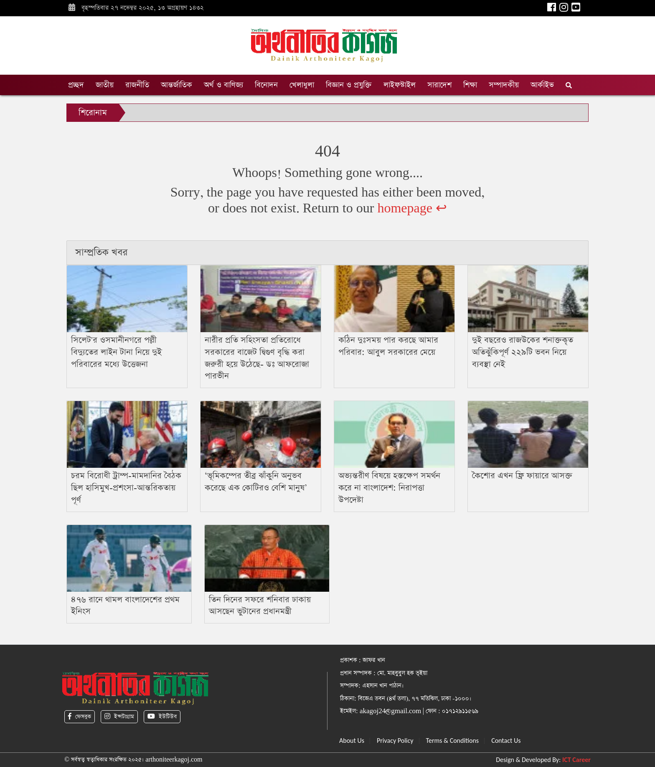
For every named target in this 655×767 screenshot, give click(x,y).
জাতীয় (105, 85)
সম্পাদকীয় (504, 85)
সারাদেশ (439, 85)
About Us (351, 740)
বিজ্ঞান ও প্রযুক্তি (349, 85)
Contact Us (505, 740)
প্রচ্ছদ (76, 85)
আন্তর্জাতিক (176, 85)
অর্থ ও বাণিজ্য (223, 85)
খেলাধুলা (301, 85)
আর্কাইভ (542, 85)
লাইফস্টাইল (399, 85)
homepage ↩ (412, 208)
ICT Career (576, 760)
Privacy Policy (395, 740)
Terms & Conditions (452, 740)
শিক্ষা (470, 85)
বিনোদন (266, 85)
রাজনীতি (137, 85)
